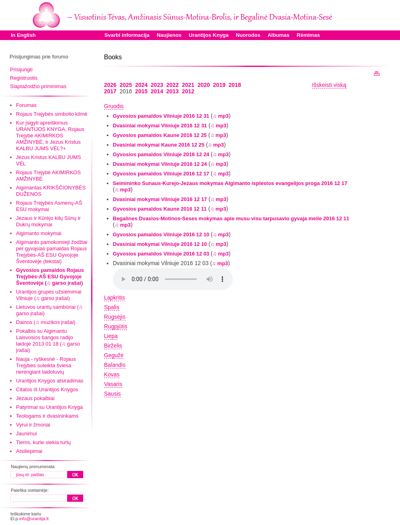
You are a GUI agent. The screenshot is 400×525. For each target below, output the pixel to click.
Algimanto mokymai (38, 233)
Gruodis (114, 106)
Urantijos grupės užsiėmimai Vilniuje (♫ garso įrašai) (48, 295)
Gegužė (114, 355)
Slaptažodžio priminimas (38, 86)
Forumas (26, 105)
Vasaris (113, 384)
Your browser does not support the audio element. (173, 279)
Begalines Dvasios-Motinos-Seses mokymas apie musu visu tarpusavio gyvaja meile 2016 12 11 (231, 218)
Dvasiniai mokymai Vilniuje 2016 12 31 (160, 126)
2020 (204, 85)
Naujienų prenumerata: (33, 466)
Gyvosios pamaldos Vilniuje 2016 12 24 (161, 154)
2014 (157, 91)
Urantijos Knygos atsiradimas (49, 381)
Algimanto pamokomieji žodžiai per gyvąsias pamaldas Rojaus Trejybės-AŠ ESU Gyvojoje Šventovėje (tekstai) (51, 251)
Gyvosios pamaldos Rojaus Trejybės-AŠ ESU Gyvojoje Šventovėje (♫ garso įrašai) (50, 276)
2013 (172, 91)
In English (23, 35)
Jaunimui (26, 433)
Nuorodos (248, 35)
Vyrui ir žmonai (33, 425)
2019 (219, 85)
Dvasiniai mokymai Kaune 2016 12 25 (158, 145)
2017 (110, 91)
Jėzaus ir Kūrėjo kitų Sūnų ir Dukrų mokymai (48, 221)
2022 (172, 85)
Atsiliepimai (29, 451)
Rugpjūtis (115, 326)
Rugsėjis (115, 317)
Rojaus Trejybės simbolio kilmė (51, 114)
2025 (126, 85)
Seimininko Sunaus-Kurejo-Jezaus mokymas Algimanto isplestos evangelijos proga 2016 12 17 (230, 183)
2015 (141, 91)
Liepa (111, 336)
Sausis (112, 393)
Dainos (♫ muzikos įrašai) (45, 322)
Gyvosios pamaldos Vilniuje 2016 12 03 (161, 254)
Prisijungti (21, 69)
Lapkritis (114, 297)
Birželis (113, 345)
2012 (188, 91)
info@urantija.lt (34, 518)
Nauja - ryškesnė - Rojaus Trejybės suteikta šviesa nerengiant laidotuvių (46, 365)
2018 (235, 85)
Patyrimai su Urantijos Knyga (49, 407)
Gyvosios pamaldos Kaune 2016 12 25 (160, 135)
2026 (110, 85)
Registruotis (24, 78)
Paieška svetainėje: (30, 490)
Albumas (279, 35)
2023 (157, 85)
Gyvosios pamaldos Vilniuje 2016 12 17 (161, 174)
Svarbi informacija (127, 35)
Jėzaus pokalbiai (35, 398)
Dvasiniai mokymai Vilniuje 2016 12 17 (160, 199)
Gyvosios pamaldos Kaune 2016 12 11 (160, 209)
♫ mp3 (221, 116)
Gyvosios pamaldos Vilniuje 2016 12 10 (161, 234)
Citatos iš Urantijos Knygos (47, 389)
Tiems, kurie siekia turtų (43, 442)
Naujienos (169, 35)
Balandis (115, 365)
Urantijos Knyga (209, 35)
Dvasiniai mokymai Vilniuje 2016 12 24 (160, 164)
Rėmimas (308, 35)
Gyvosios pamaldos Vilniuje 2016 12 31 (161, 116)
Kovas (112, 374)
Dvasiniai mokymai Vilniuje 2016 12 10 (160, 244)
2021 (188, 85)
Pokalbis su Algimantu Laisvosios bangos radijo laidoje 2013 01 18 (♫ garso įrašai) (48, 340)
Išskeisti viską (329, 85)
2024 (141, 85)
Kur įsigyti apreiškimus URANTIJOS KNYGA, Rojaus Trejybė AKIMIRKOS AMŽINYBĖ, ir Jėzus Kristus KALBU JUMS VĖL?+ (50, 135)
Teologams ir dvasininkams (47, 416)
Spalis (111, 307)
